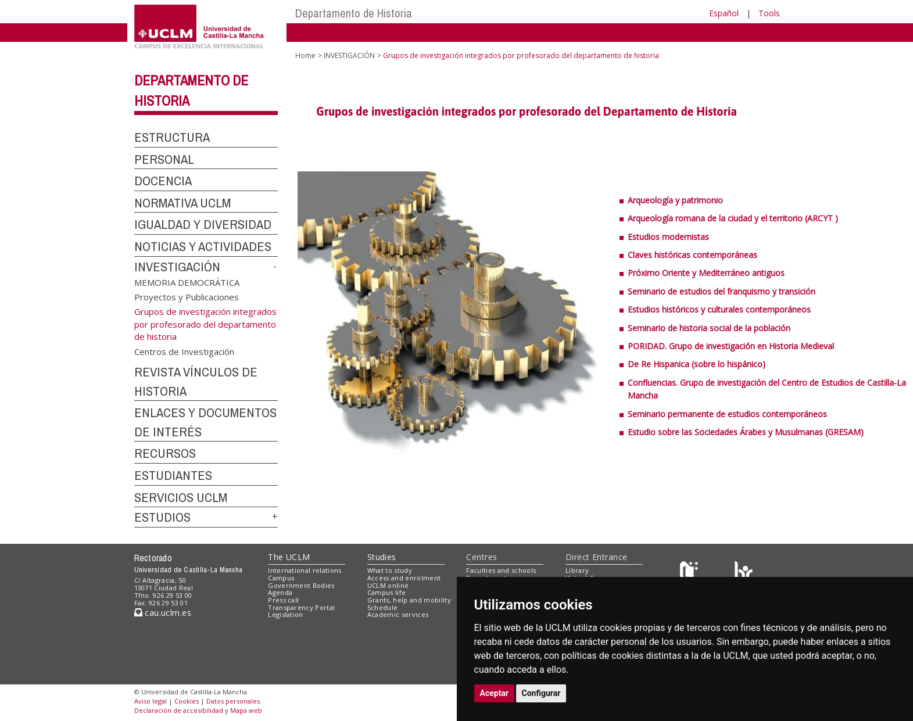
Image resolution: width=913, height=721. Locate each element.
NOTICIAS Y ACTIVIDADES (202, 246)
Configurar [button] (541, 693)
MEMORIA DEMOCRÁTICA (186, 282)
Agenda (280, 592)
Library (577, 570)
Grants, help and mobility (409, 600)
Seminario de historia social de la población (709, 327)
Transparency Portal (301, 607)
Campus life (386, 592)
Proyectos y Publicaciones (186, 297)
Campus (281, 577)
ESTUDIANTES (173, 475)
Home (305, 55)
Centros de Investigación (184, 351)
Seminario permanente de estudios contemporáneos (727, 413)
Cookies (186, 701)
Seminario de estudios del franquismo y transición (721, 291)
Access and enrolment (404, 577)
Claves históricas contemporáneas (692, 254)
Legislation (285, 614)
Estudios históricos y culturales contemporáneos (719, 309)
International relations (305, 570)
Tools (769, 13)
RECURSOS (165, 453)
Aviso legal (150, 701)
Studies (381, 556)
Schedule (382, 607)
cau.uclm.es (162, 612)
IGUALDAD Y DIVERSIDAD (202, 224)
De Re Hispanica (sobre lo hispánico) (696, 364)
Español (724, 13)
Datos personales (233, 701)
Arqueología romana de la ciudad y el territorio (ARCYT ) (733, 218)
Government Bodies (301, 585)
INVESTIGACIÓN (177, 266)
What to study (389, 570)
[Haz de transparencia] (690, 573)
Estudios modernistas (668, 236)
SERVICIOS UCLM (180, 497)
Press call (283, 600)
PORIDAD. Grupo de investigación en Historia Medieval (731, 345)
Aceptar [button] (494, 693)
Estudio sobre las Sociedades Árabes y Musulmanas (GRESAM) (746, 431)
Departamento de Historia (353, 13)
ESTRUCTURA (172, 137)
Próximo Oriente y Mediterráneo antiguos (706, 272)
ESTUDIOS (162, 517)
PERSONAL (164, 159)
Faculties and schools (501, 570)
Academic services (398, 614)
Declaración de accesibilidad (178, 710)
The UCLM (289, 556)
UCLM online (388, 585)
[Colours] (744, 573)
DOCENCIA (163, 180)
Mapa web (246, 710)
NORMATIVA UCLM (182, 202)
